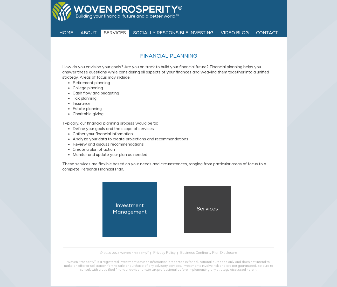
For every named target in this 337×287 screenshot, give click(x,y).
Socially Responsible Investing (173, 33)
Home (66, 33)
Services (115, 33)
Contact (267, 33)
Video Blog (235, 33)
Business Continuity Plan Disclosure (208, 252)
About (88, 33)
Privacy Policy (164, 252)
